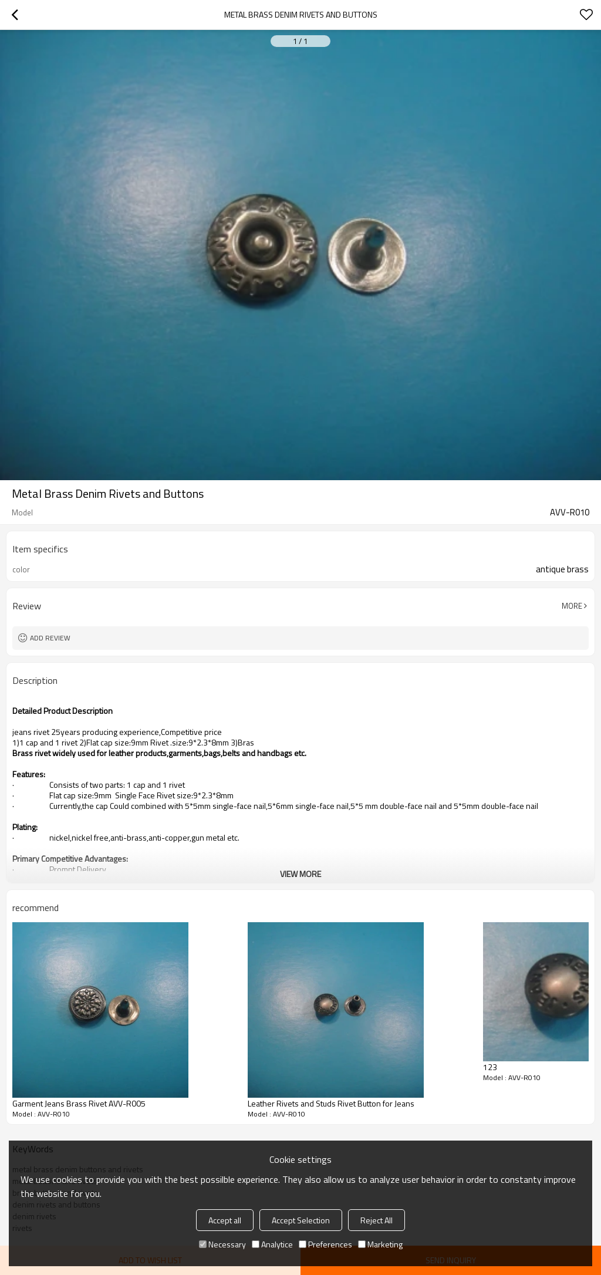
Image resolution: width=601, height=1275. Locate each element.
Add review (50, 637)
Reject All (376, 1220)
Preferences (325, 1244)
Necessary (222, 1244)
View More (300, 874)
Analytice (272, 1244)
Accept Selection (301, 1220)
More (572, 606)
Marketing (380, 1244)
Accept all (224, 1220)
